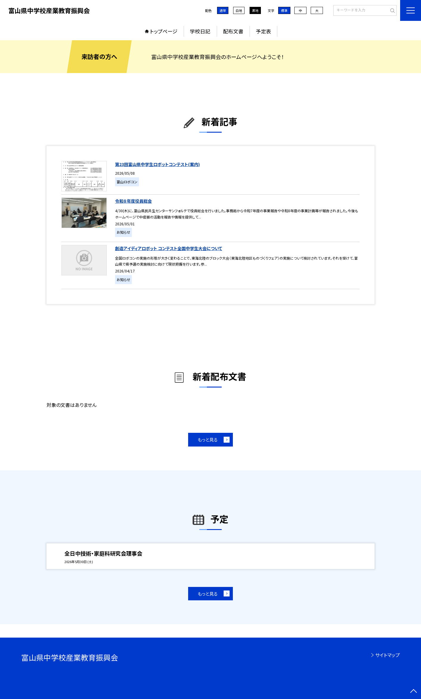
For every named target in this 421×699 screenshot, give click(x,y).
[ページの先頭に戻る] (413, 691)
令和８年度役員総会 (133, 201)
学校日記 (200, 31)
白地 (239, 10)
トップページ (163, 31)
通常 (222, 10)
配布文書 (233, 31)
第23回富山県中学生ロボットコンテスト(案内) (157, 164)
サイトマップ (387, 654)
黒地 (255, 10)
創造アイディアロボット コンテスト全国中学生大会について (168, 248)
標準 (284, 10)
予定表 (263, 31)
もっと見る (208, 439)
